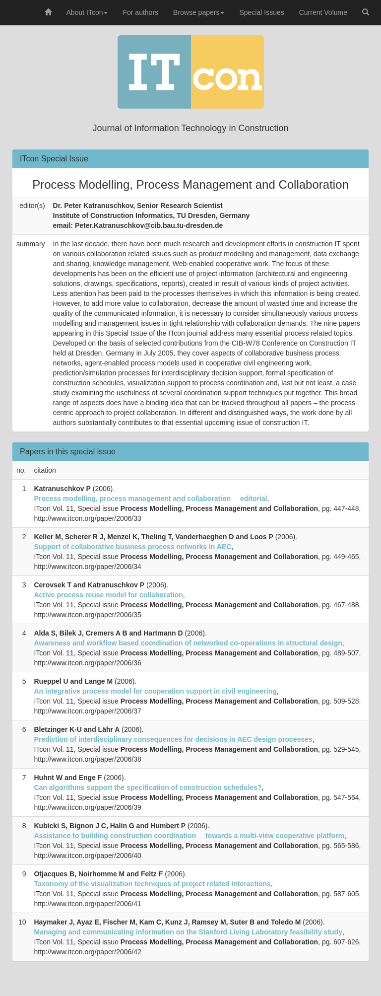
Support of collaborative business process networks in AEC (132, 547)
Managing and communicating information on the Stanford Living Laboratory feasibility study (188, 932)
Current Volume (323, 12)
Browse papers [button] (198, 12)
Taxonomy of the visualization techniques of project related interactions (152, 884)
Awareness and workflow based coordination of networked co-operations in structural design (188, 643)
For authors (140, 12)
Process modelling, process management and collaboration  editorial (150, 498)
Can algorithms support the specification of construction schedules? (147, 787)
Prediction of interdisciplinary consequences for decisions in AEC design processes (173, 739)
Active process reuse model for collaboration (108, 595)
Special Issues (261, 12)
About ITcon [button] (87, 12)
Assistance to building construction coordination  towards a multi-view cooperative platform (189, 836)
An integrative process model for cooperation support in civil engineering (155, 691)
